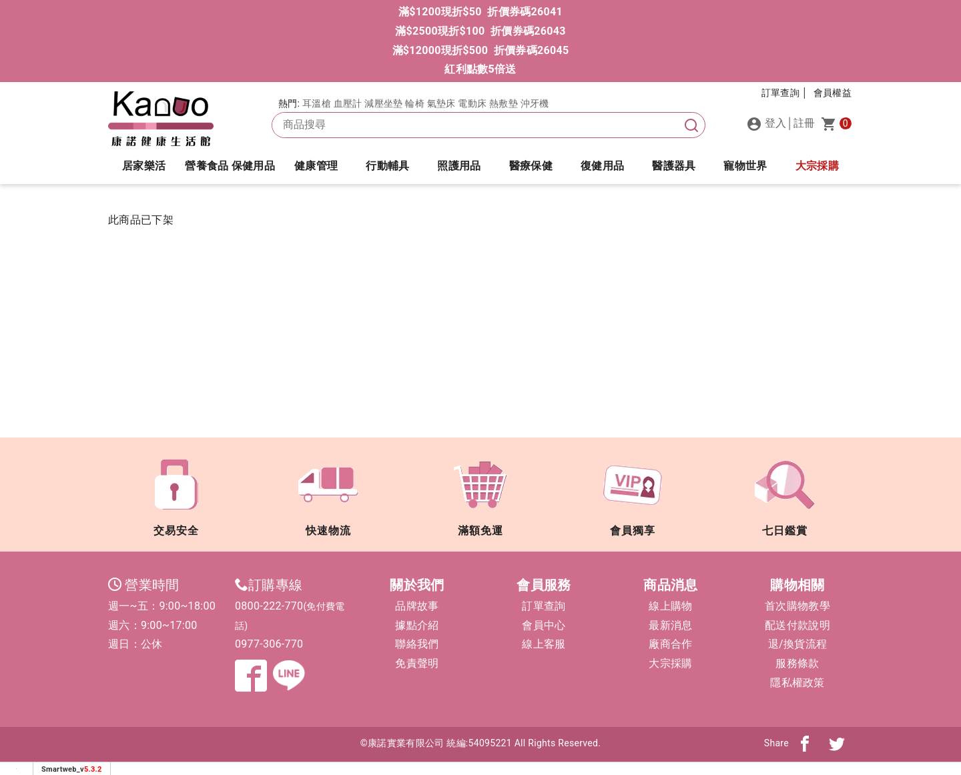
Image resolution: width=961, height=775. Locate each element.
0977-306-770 (269, 644)
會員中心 (543, 625)
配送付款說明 (797, 625)
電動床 (472, 103)
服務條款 (797, 663)
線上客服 (543, 644)
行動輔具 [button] (387, 165)
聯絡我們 (416, 644)
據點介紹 (416, 625)
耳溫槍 (316, 103)
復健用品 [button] (602, 165)
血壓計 (348, 103)
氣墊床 (441, 103)
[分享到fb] (805, 743)
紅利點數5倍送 (480, 69)
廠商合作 (670, 644)
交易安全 (176, 492)
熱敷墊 (503, 103)
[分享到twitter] (837, 743)
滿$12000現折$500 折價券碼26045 (480, 50)
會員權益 (833, 92)
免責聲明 (416, 663)
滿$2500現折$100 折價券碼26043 (480, 31)
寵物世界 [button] (745, 165)
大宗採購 (817, 165)
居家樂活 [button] (144, 165)
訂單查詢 (543, 606)
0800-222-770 (269, 606)
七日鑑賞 (785, 492)
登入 (766, 124)
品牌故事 (416, 606)
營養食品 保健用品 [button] (230, 165)
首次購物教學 (797, 606)
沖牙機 (535, 103)
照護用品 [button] (458, 165)
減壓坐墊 (383, 103)
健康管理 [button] (316, 165)
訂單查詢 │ (784, 92)
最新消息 (670, 625)
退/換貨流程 (797, 644)
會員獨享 (632, 492)
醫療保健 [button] (531, 165)
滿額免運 (480, 492)
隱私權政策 (797, 682)
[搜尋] (691, 125)
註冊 (804, 123)
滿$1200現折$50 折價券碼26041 (480, 11)
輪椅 (414, 103)
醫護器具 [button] (673, 165)
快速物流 (328, 492)
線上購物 (670, 606)
